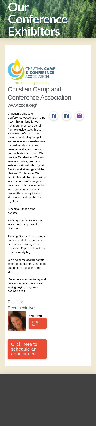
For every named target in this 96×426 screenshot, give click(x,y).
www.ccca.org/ (22, 105)
